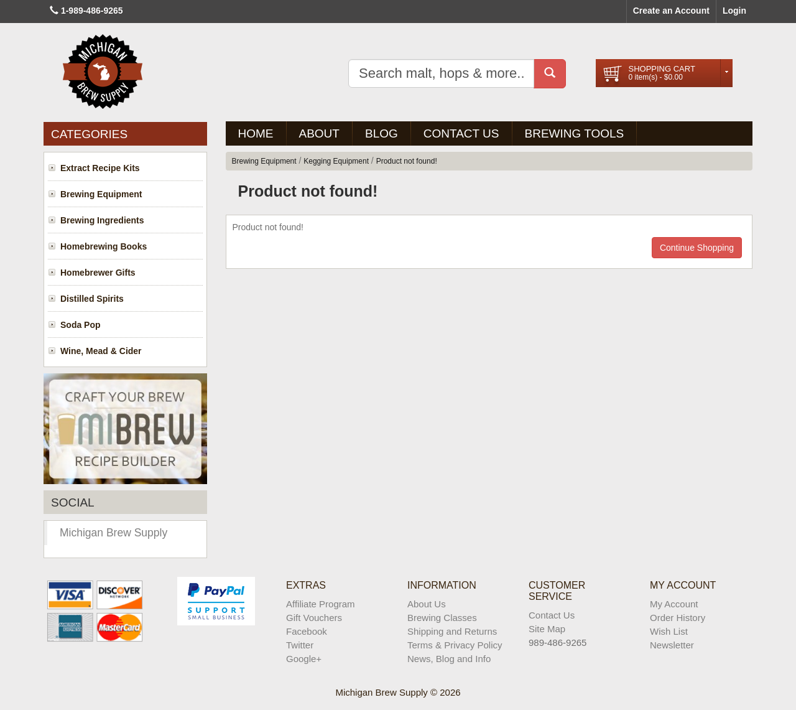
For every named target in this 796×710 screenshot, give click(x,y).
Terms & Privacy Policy (454, 645)
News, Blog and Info (449, 658)
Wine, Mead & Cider (101, 351)
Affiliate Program (320, 604)
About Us (426, 604)
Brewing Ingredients (102, 220)
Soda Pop (80, 325)
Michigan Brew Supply (113, 532)
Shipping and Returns (452, 631)
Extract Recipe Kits (100, 168)
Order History (677, 617)
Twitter (299, 645)
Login (734, 11)
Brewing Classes (442, 617)
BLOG (381, 133)
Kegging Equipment (336, 161)
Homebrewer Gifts (98, 273)
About (319, 133)
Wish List (669, 631)
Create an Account (671, 11)
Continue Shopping (697, 248)
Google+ (304, 658)
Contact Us (461, 133)
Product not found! (406, 161)
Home (256, 133)
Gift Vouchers (314, 617)
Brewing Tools (574, 133)
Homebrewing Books (103, 246)
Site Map (547, 629)
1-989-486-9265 (92, 11)
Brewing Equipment (101, 194)
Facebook (306, 631)
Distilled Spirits (92, 299)
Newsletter (672, 645)
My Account (674, 604)
